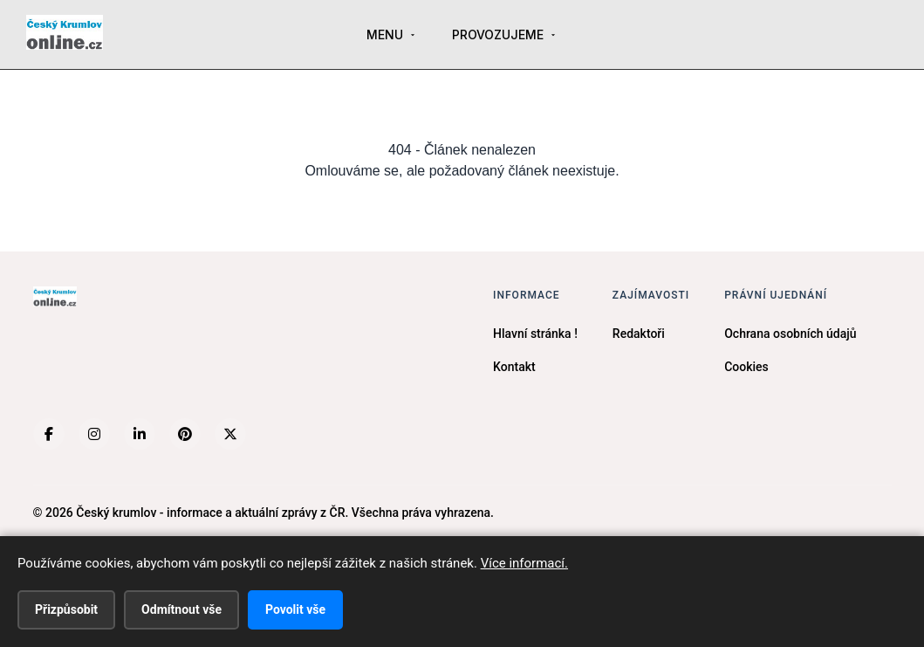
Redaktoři (639, 334)
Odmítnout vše (181, 609)
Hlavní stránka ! (535, 334)
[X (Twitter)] (230, 434)
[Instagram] (94, 434)
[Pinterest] (185, 434)
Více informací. (524, 563)
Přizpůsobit (66, 609)
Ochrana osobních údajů (790, 334)
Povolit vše (295, 609)
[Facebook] (49, 434)
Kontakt (514, 367)
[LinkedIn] (139, 434)
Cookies (746, 367)
